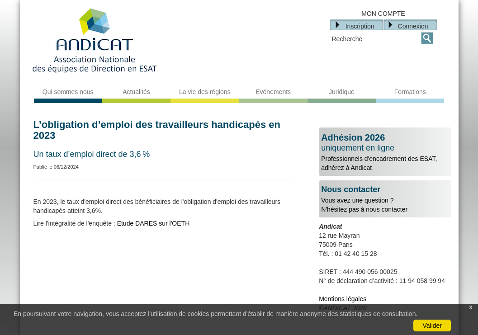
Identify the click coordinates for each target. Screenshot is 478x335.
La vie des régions (205, 91)
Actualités (136, 91)
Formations (410, 91)
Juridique (342, 91)
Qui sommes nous (68, 91)
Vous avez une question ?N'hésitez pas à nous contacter (385, 199)
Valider (432, 325)
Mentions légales (342, 298)
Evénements (273, 91)
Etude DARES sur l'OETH (152, 223)
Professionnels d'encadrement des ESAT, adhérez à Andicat (385, 151)
